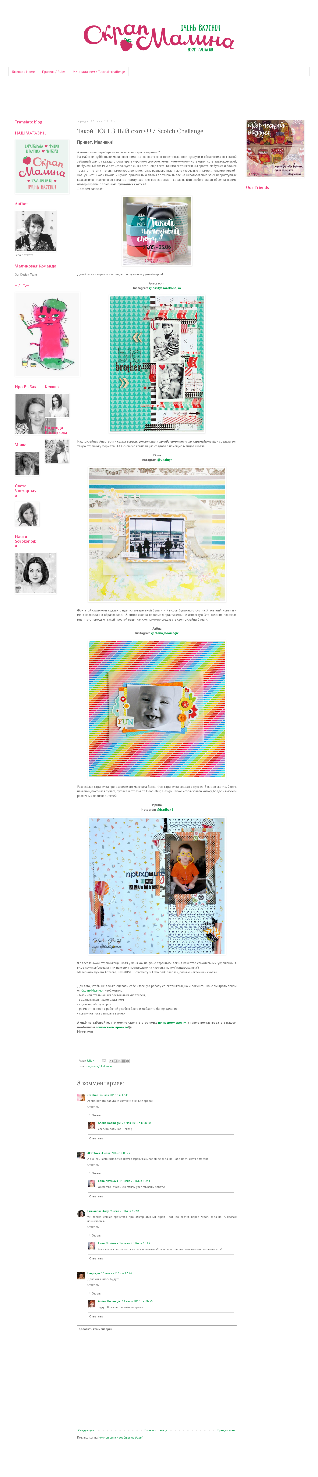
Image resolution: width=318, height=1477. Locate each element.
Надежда (93, 1273)
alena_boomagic (167, 633)
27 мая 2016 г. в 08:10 (136, 1123)
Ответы (96, 1115)
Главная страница (156, 1430)
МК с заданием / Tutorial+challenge (99, 71)
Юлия (157, 455)
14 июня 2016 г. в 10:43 (134, 1243)
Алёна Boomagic (109, 1123)
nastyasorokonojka (166, 288)
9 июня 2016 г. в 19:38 (124, 1211)
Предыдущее (227, 1430)
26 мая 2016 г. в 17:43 (114, 1095)
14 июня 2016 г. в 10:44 (134, 1181)
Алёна (157, 628)
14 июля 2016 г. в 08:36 (137, 1301)
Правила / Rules (54, 71)
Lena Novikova (108, 1181)
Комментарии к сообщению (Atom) (121, 1437)
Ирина (157, 805)
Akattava (93, 1153)
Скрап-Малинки (92, 990)
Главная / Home (23, 71)
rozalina (92, 1095)
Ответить (93, 1107)
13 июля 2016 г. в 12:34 (116, 1273)
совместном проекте (112, 1027)
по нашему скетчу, (172, 1022)
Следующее (86, 1430)
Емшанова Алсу (98, 1211)
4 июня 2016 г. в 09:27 (115, 1153)
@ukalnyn (164, 459)
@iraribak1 (165, 809)
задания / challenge (100, 1066)
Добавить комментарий (95, 1329)
